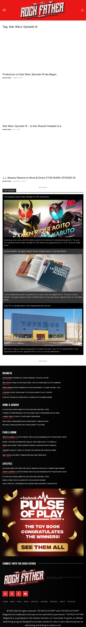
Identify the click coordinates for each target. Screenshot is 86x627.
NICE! (4, 446)
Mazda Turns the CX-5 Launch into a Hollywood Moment (24, 480)
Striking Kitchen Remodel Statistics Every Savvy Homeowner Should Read (31, 413)
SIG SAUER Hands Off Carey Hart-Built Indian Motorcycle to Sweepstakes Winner (33, 468)
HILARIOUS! (5, 384)
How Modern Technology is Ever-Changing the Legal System (25, 378)
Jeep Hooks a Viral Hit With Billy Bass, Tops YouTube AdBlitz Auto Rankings (31, 383)
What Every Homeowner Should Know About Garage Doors (25, 421)
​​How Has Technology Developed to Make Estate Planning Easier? (27, 397)
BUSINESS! (5, 394)
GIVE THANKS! (6, 456)
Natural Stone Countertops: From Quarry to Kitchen (23, 425)
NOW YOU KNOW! (7, 418)
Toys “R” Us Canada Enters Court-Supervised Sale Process (27, 305)
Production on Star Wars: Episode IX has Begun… (30, 74)
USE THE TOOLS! (7, 389)
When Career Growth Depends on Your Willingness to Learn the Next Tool (31, 387)
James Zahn (6, 78)
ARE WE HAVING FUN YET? (10, 438)
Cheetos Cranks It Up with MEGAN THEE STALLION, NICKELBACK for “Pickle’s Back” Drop (34, 437)
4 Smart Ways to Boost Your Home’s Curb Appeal (21, 416)
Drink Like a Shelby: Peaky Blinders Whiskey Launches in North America (29, 445)
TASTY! (4, 451)
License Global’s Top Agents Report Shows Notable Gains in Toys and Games (35, 251)
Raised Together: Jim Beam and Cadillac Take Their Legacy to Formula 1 (29, 442)
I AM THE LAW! (6, 379)
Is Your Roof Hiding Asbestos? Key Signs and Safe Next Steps (25, 409)
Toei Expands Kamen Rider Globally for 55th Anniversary (26, 197)
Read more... (55, 351)
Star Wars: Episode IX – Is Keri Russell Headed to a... (32, 126)
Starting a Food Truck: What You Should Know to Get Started (27, 392)
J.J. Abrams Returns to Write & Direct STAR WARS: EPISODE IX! (39, 177)
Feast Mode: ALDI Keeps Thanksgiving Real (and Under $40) (24, 455)
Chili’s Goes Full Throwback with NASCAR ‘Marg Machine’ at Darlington (29, 483)
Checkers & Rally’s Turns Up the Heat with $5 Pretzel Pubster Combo (29, 450)
